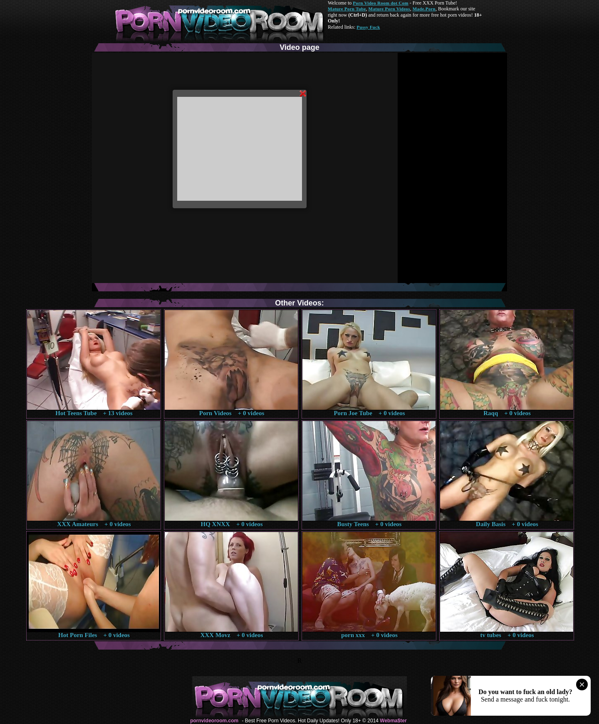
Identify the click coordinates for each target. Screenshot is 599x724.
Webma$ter (393, 721)
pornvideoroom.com (214, 721)
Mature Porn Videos (389, 8)
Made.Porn (424, 8)
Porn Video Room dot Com (380, 2)
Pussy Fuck (368, 27)
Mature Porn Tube (347, 8)
